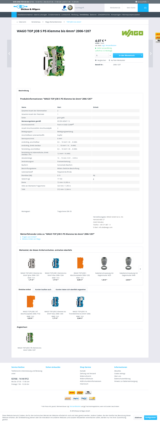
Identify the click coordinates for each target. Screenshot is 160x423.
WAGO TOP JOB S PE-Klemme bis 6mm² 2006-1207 (29, 349)
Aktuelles (117, 371)
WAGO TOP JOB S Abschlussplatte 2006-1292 (80, 274)
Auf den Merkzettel (117, 60)
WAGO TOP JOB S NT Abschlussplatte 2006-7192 (30, 313)
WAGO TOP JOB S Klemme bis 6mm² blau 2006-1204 (55, 274)
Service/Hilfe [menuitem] (141, 2)
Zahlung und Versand (88, 373)
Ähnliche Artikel (25, 289)
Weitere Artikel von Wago (30, 239)
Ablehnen (138, 417)
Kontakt (83, 371)
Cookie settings (119, 373)
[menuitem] (67, 8)
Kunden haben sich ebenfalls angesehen (71, 289)
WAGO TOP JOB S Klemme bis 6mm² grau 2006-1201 (31, 274)
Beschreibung (24, 91)
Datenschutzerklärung (122, 379)
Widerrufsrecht (85, 376)
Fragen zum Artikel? (28, 237)
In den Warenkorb (130, 55)
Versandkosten (75, 406)
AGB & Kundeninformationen (90, 381)
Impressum (84, 384)
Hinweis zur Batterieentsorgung (125, 381)
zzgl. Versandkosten (109, 45)
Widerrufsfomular (86, 379)
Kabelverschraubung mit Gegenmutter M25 (104, 274)
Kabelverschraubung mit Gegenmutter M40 (129, 274)
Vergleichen (100, 60)
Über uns (117, 376)
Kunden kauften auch (43, 289)
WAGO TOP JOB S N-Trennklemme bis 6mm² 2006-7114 (80, 313)
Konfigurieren (150, 417)
